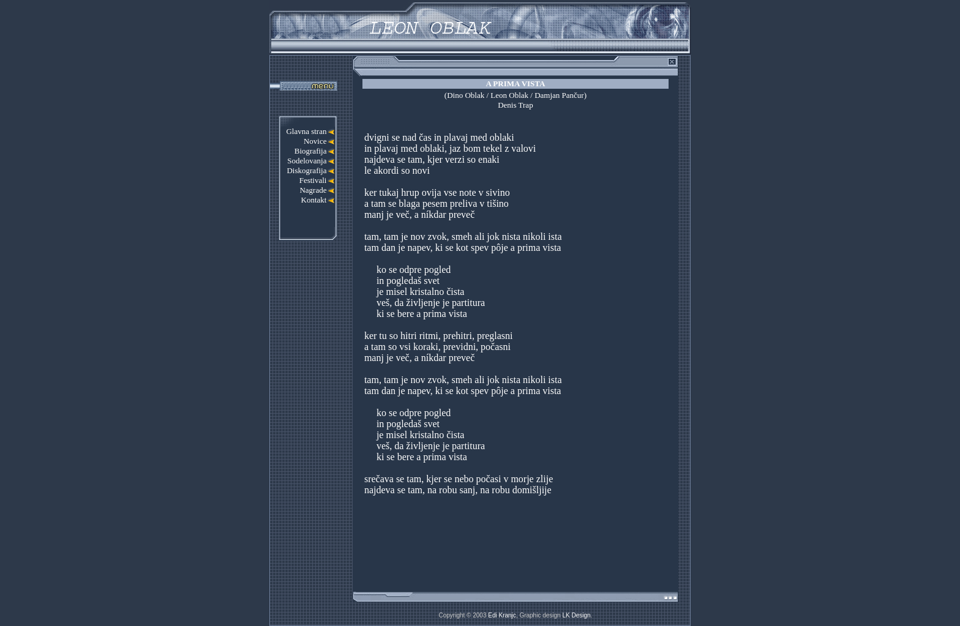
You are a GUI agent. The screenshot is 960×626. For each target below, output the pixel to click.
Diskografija (306, 170)
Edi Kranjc (502, 615)
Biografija (310, 150)
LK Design (576, 615)
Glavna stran (306, 131)
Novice (315, 141)
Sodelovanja (306, 160)
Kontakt (314, 199)
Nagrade (312, 190)
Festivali (313, 180)
